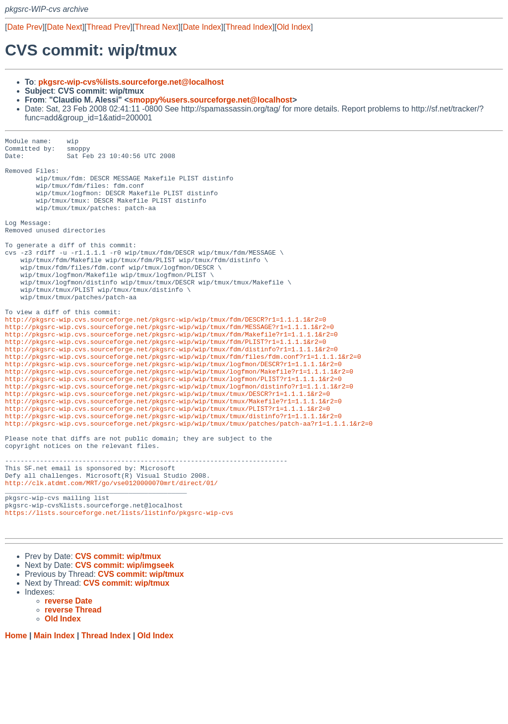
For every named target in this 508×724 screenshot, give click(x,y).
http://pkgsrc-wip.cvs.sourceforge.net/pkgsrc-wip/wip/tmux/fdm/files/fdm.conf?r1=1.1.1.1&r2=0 (183, 400)
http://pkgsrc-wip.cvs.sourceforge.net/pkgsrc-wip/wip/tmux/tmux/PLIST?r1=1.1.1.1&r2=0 (167, 463)
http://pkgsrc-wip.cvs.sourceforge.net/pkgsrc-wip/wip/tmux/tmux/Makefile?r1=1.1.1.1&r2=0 (173, 454)
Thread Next (156, 27)
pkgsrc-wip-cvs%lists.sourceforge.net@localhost (131, 82)
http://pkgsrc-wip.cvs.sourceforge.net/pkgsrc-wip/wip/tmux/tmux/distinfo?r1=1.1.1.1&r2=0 (173, 472)
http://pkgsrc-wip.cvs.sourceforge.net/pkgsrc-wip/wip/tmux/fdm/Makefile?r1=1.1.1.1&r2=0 (171, 374)
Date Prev (24, 27)
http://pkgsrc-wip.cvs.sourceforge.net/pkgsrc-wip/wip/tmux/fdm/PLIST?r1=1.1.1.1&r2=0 (165, 383)
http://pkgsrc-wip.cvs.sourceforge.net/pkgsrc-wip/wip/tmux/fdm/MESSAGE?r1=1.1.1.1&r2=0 (169, 365)
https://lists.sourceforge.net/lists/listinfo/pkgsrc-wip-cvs (119, 588)
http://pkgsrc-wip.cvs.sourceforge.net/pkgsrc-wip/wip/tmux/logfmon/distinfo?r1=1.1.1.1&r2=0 (179, 436)
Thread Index (249, 27)
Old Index (294, 27)
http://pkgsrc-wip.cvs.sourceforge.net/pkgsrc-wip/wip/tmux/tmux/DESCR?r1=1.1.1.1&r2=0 (167, 445)
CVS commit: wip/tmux (118, 635)
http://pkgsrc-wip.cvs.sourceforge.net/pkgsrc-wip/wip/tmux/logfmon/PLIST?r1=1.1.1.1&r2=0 (173, 427)
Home (16, 714)
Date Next (64, 27)
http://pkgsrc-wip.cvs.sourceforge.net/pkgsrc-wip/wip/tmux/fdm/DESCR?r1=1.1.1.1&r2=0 (165, 356)
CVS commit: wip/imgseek (124, 644)
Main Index (54, 714)
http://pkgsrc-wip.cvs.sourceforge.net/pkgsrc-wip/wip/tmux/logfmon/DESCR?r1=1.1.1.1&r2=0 (173, 409)
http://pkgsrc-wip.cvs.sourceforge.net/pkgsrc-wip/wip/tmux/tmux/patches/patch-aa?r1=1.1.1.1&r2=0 (189, 481)
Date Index (202, 27)
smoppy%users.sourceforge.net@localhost (210, 100)
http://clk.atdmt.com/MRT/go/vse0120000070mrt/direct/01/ (111, 552)
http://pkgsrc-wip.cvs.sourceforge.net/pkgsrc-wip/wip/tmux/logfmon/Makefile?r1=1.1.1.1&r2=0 (179, 418)
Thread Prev (108, 27)
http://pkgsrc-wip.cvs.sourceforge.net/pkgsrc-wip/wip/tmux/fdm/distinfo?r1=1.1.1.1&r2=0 (171, 392)
